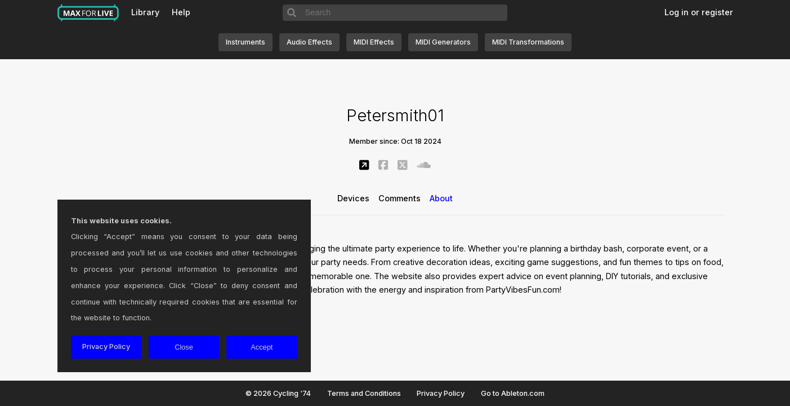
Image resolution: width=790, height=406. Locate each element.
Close (184, 347)
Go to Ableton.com (512, 393)
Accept (262, 347)
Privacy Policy (441, 393)
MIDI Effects (374, 42)
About (441, 198)
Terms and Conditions (364, 393)
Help (181, 12)
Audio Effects (309, 42)
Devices (353, 198)
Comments (399, 198)
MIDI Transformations (528, 42)
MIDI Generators (443, 42)
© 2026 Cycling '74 (278, 393)
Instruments (245, 42)
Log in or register (698, 12)
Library (145, 12)
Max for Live (88, 13)
